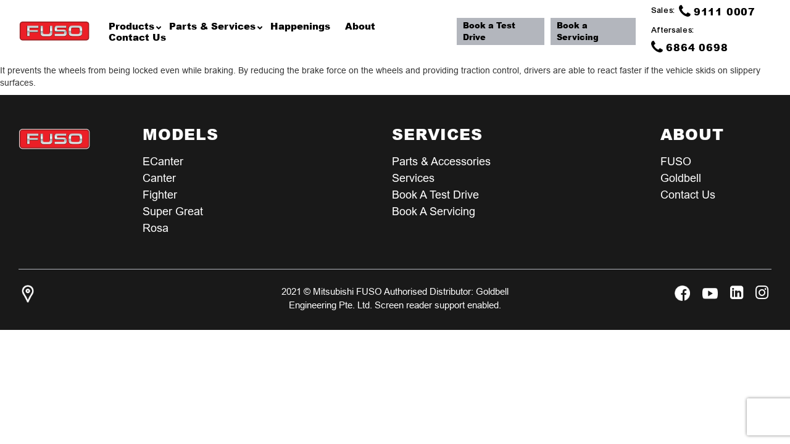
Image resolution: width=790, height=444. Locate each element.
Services (413, 177)
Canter (159, 177)
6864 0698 (689, 46)
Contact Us (687, 194)
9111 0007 (717, 11)
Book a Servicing (578, 31)
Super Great (173, 211)
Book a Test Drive (489, 31)
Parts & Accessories (441, 161)
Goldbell (680, 177)
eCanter (163, 161)
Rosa (155, 227)
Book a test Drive (435, 194)
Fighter (160, 194)
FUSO (675, 161)
